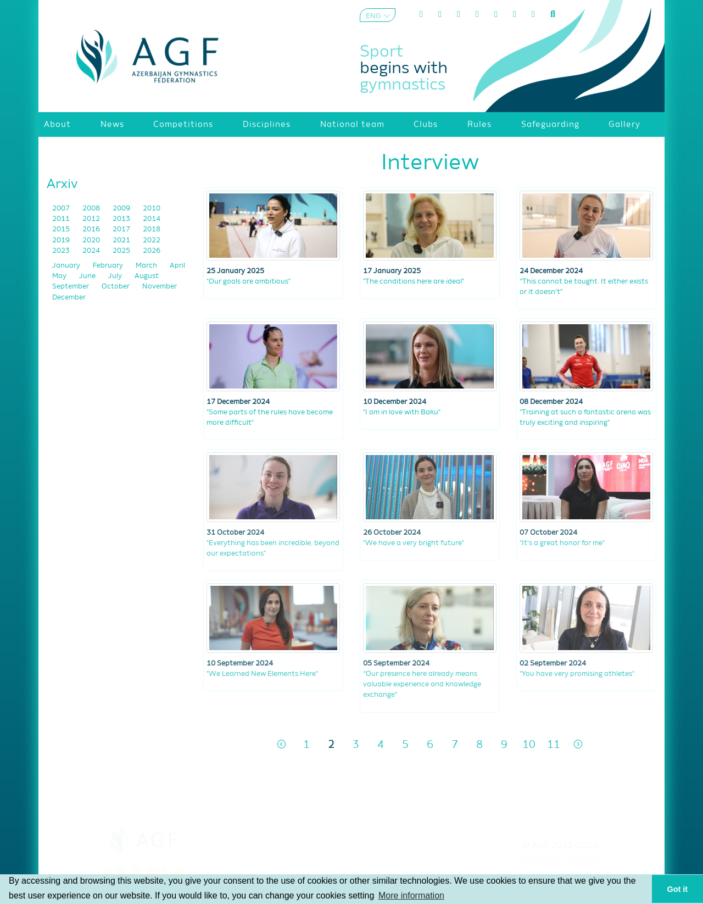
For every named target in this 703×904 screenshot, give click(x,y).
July (116, 276)
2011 (61, 219)
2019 (61, 240)
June (88, 276)
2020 (92, 240)
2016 (92, 229)
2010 (151, 208)
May (60, 276)
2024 (92, 250)
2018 (151, 229)
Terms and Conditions (560, 859)
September (71, 286)
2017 (122, 229)
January (67, 265)
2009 (122, 208)
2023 (61, 250)
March (147, 265)
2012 (92, 219)
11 (553, 745)
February (109, 265)
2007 (61, 208)
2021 (122, 240)
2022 (151, 240)
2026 (151, 250)
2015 (61, 229)
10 (528, 745)
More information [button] (411, 895)
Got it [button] (677, 889)
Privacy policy (560, 873)
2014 (151, 219)
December (69, 297)
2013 (122, 219)
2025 (122, 250)
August (147, 276)
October (116, 286)
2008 (92, 208)
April (177, 265)
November (159, 286)
